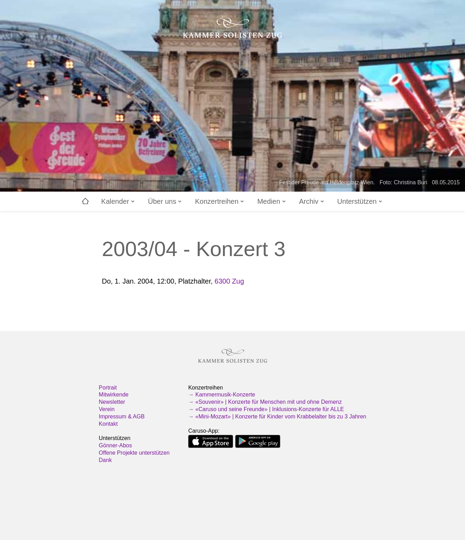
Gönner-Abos (115, 445)
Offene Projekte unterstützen (134, 453)
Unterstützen (360, 201)
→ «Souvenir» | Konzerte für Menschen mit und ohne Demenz (265, 402)
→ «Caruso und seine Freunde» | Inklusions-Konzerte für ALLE (266, 409)
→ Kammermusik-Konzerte (221, 395)
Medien (272, 201)
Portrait (108, 388)
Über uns (165, 201)
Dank (105, 460)
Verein (107, 409)
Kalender (118, 201)
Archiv (312, 201)
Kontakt (108, 424)
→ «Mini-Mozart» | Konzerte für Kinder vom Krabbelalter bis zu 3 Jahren (277, 416)
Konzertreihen (220, 201)
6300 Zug (229, 281)
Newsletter (112, 402)
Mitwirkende (114, 395)
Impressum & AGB (122, 416)
